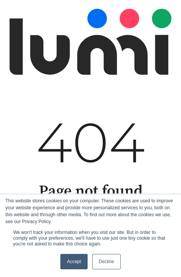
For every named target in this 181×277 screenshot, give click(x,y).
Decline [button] (106, 261)
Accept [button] (74, 261)
